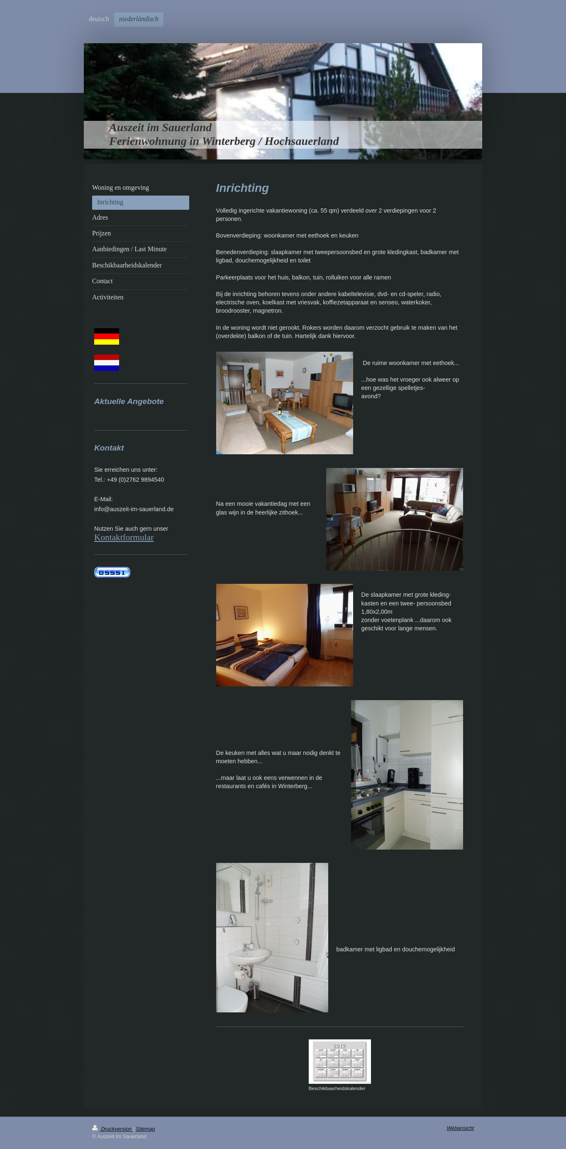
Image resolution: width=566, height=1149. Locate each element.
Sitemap (145, 1129)
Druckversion (112, 1129)
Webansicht (460, 1128)
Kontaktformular (124, 537)
